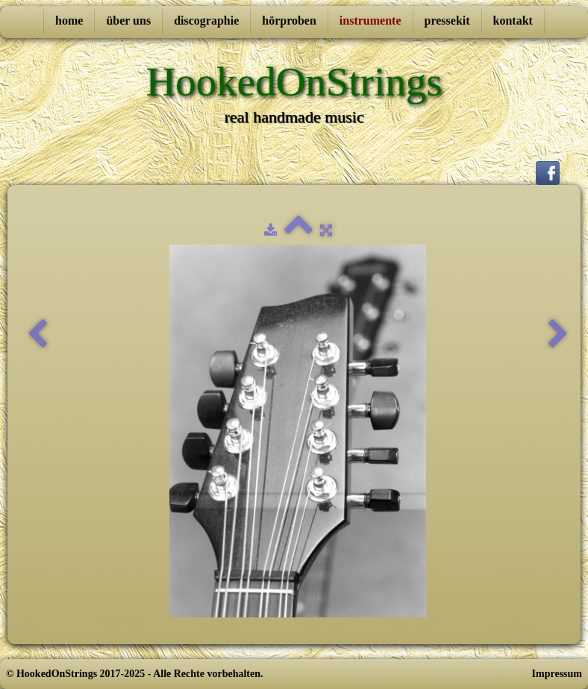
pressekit (447, 20)
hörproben (289, 20)
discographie (206, 20)
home (69, 20)
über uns (128, 20)
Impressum (557, 673)
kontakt (513, 20)
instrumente (370, 20)
